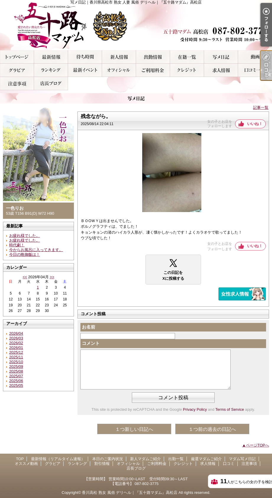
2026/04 (16, 333)
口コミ (255, 70)
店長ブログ (51, 83)
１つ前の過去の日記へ (212, 429)
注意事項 (17, 83)
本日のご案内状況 (85, 57)
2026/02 (16, 343)
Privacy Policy (195, 409)
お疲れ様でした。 (24, 235)
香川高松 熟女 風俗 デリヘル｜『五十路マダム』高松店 (129, 492)
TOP (17, 57)
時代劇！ (17, 245)
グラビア (17, 70)
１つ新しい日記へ (134, 429)
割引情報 (85, 70)
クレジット (187, 70)
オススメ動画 (255, 57)
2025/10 (16, 362)
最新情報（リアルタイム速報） (51, 57)
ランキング (51, 70)
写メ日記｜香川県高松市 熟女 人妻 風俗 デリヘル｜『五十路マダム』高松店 (136, 25)
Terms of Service (229, 409)
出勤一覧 (153, 57)
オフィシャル (119, 70)
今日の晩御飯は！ (24, 254)
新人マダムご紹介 (119, 57)
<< (24, 277)
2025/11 (16, 357)
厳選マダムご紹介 (187, 57)
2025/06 (16, 381)
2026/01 (16, 347)
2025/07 (16, 376)
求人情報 (221, 70)
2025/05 (16, 385)
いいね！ (255, 124)
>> (52, 277)
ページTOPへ (257, 445)
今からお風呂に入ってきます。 (36, 250)
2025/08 (16, 371)
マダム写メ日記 (221, 57)
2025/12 (16, 352)
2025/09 (16, 366)
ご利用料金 (153, 70)
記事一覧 (260, 107)
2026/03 (16, 338)
